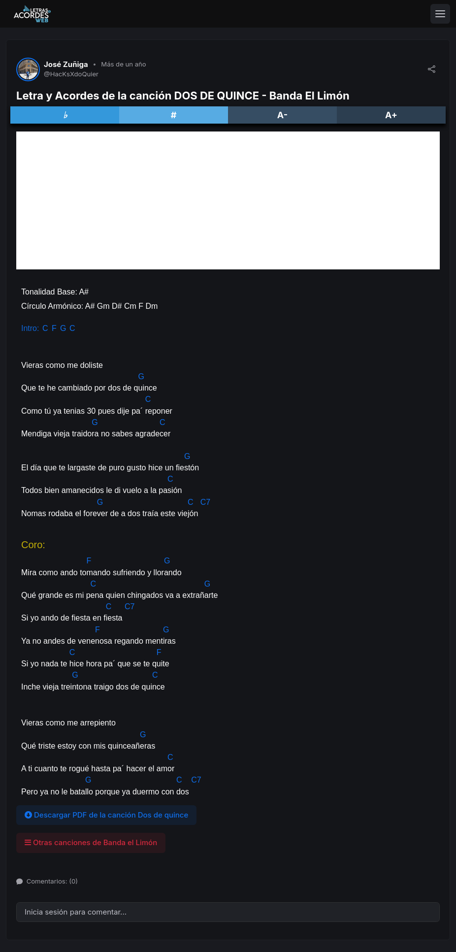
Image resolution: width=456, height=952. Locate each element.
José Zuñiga (66, 64)
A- (282, 115)
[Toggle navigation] (440, 14)
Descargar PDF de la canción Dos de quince (106, 815)
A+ (391, 115)
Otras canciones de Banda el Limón (91, 842)
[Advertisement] (228, 200)
